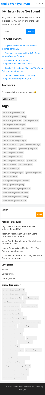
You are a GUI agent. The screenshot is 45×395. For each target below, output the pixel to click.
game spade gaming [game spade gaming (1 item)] (10, 149)
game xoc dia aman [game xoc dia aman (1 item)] (9, 165)
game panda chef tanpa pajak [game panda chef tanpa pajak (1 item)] (30, 145)
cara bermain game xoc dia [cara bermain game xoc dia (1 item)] (12, 121)
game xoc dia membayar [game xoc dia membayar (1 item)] (11, 169)
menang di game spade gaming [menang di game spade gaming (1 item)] (13, 185)
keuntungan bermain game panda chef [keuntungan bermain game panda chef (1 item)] (16, 181)
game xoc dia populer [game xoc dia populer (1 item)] (33, 173)
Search (5, 209)
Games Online (8, 274)
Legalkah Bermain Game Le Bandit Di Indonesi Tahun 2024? (18, 228)
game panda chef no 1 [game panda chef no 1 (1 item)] (10, 145)
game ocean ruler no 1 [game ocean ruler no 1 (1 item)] (29, 129)
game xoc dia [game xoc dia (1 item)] (31, 161)
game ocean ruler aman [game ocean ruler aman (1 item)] (11, 129)
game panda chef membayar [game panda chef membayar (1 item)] (12, 137)
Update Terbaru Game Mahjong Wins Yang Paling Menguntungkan (21, 249)
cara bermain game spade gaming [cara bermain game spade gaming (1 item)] (14, 117)
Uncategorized (8, 278)
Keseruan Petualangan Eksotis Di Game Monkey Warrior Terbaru (19, 235)
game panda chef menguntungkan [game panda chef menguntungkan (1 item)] (14, 141)
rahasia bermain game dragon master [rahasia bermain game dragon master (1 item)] (15, 193)
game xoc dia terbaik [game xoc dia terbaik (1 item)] (10, 177)
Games (5, 269)
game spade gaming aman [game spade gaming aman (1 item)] (28, 149)
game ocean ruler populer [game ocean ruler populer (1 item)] (11, 133)
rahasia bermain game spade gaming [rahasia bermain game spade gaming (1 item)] (15, 197)
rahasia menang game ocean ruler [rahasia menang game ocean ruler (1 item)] (14, 201)
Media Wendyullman (15, 4)
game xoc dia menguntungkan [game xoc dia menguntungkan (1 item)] (13, 173)
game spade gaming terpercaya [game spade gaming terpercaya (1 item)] (13, 161)
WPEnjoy (22, 390)
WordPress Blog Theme (32, 386)
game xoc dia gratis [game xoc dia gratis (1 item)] (25, 165)
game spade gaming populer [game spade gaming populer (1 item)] (12, 157)
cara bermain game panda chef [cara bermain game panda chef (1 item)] (13, 113)
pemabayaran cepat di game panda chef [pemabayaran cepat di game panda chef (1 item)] (16, 189)
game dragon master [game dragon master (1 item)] (31, 121)
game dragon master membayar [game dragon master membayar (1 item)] (14, 125)
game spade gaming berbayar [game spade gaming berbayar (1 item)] (13, 153)
